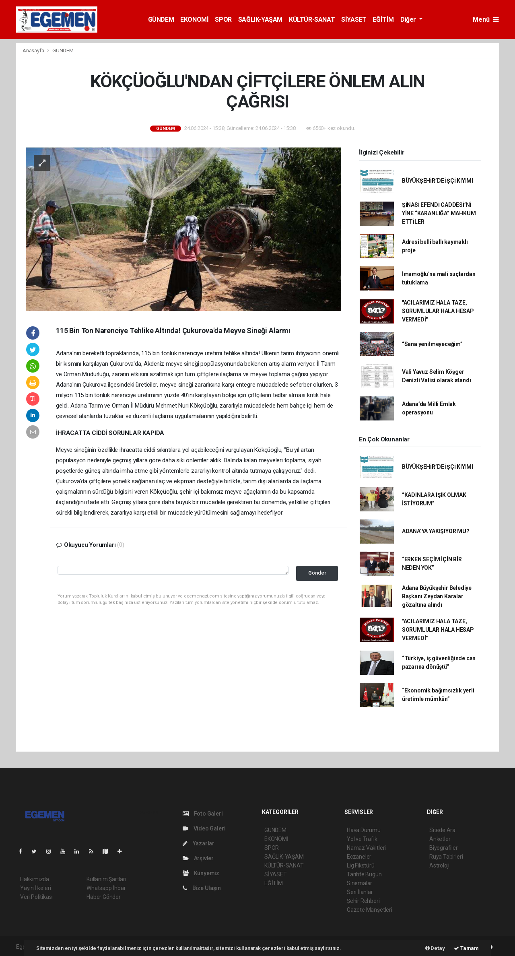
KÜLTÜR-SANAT (312, 19)
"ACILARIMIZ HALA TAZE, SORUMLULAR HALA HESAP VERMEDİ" (438, 311)
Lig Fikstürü (361, 865)
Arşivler (198, 858)
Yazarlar (198, 843)
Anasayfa (34, 50)
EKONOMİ (194, 19)
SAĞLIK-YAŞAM (260, 19)
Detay (435, 948)
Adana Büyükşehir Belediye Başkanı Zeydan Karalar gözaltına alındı (437, 596)
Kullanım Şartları (106, 879)
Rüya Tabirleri (446, 856)
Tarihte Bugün (364, 874)
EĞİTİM (383, 19)
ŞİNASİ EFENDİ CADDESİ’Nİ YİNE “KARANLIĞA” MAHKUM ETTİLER (439, 213)
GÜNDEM (161, 19)
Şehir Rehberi (363, 901)
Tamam (466, 948)
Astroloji (439, 865)
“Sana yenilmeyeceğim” (432, 344)
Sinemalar (359, 883)
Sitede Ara (442, 830)
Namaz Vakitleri (366, 848)
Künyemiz (201, 873)
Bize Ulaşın (202, 888)
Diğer (409, 19)
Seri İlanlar (360, 892)
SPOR (223, 19)
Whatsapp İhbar (106, 888)
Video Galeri (204, 828)
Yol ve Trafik (362, 839)
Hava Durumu (364, 830)
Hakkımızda (34, 879)
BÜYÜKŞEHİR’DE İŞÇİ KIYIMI (437, 180)
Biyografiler (443, 848)
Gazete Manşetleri (369, 910)
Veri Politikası (36, 897)
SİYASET (353, 19)
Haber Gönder (104, 897)
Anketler (439, 839)
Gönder (317, 573)
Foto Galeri (203, 813)
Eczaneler (359, 856)
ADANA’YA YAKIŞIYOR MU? (436, 531)
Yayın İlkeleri (35, 888)
